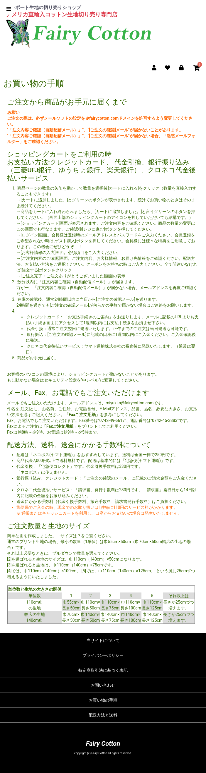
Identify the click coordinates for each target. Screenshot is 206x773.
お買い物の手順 (103, 700)
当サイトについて (103, 640)
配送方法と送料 (103, 715)
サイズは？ (70, 535)
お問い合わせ (103, 685)
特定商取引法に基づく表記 (103, 670)
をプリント (70, 426)
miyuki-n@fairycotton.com (129, 403)
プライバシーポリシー (103, 655)
